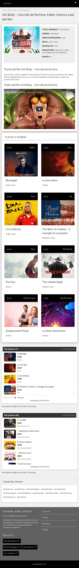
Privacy (45, 517)
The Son (10, 281)
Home (4, 10)
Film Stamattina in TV (12, 541)
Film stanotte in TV (11, 553)
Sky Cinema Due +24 (9, 497)
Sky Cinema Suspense (9, 493)
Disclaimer (46, 524)
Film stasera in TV (29, 547)
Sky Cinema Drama (38, 493)
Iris (71, 196)
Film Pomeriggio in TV (12, 547)
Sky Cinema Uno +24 (66, 493)
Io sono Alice (49, 180)
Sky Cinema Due (19, 489)
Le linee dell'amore (53, 330)
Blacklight (11, 180)
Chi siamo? (46, 511)
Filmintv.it (7, 3)
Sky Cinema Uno (8, 489)
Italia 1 (32, 147)
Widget (45, 530)
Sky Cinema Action (59, 489)
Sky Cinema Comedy (52, 493)
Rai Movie (67, 249)
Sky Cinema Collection (33, 489)
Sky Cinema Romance (24, 493)
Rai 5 (33, 249)
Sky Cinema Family (46, 489)
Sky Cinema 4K (21, 497)
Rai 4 (70, 147)
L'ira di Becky (13, 229)
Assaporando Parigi (16, 330)
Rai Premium (29, 298)
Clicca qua (32, 406)
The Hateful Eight (52, 281)
